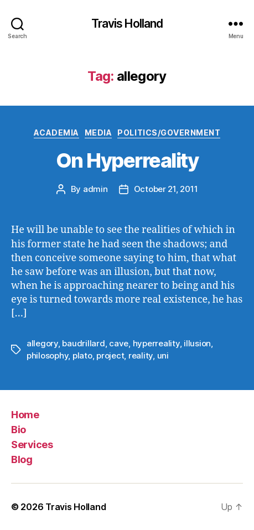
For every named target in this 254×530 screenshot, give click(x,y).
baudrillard (83, 343)
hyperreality (156, 343)
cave (118, 343)
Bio (18, 429)
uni (163, 355)
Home (25, 414)
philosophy (47, 355)
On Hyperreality (127, 160)
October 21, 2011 (166, 189)
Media (98, 132)
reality (140, 355)
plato (82, 355)
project (110, 355)
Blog (21, 459)
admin (95, 189)
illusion (197, 343)
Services (32, 444)
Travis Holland (127, 23)
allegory (42, 343)
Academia (56, 132)
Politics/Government (168, 132)
